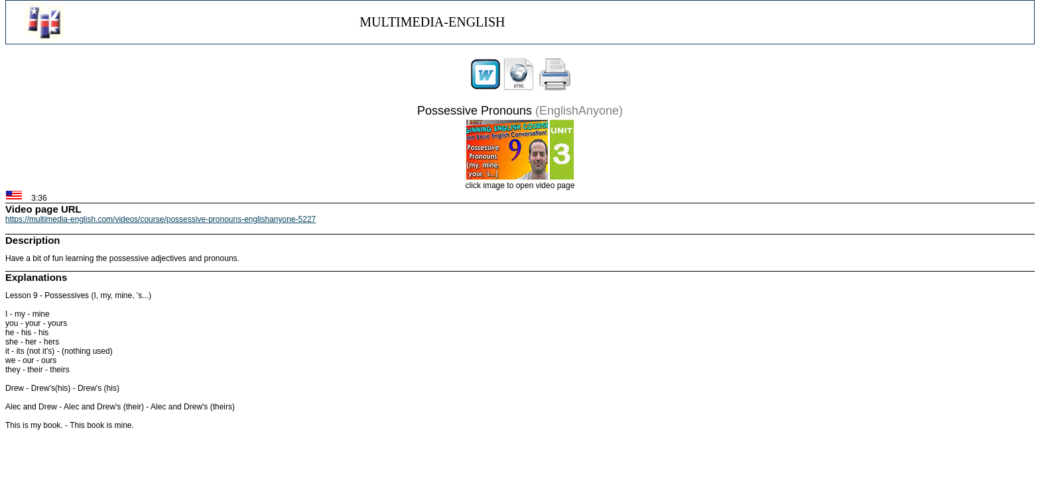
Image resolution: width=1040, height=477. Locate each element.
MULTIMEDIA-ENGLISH (432, 22)
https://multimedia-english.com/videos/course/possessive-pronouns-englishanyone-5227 (160, 219)
